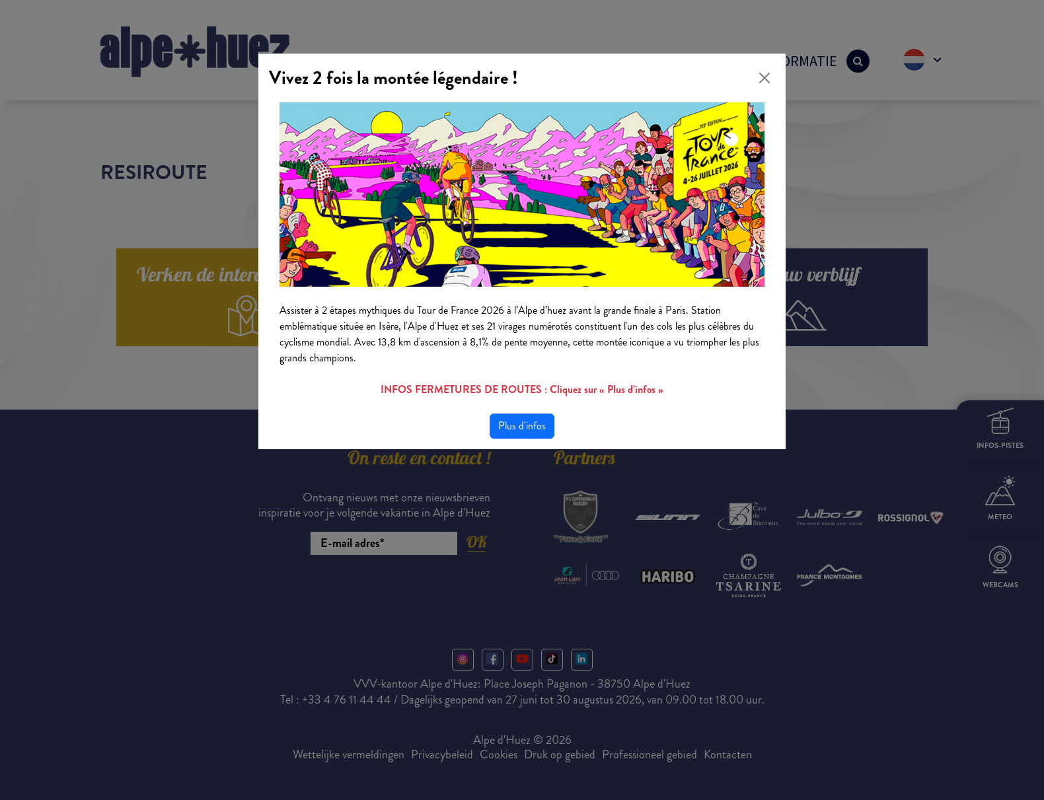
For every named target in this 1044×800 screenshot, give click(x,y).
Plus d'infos (522, 425)
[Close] (764, 78)
